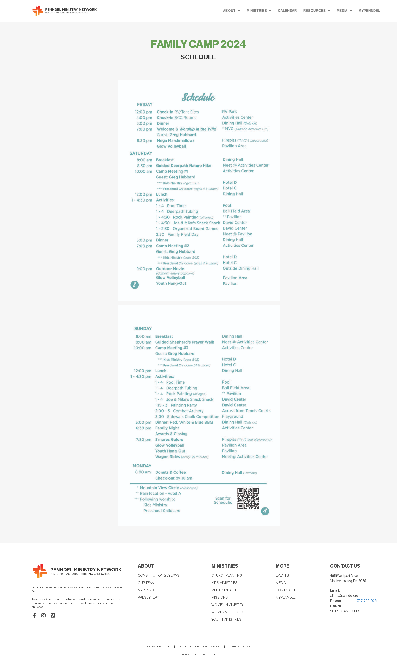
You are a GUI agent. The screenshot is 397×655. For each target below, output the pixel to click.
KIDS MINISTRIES (224, 583)
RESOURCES (354, 11)
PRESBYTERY (148, 598)
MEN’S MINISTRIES (225, 590)
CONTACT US (286, 590)
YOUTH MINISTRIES (226, 620)
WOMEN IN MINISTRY (227, 605)
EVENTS (282, 576)
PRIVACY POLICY (158, 646)
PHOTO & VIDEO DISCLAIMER (199, 646)
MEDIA (382, 11)
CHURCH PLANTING (226, 576)
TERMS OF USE (240, 646)
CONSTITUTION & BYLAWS (158, 576)
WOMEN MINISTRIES (226, 612)
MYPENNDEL (147, 590)
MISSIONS (219, 598)
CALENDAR (325, 11)
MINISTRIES (296, 11)
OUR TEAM (146, 583)
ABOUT (269, 11)
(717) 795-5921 (367, 601)
